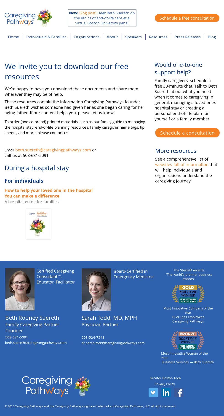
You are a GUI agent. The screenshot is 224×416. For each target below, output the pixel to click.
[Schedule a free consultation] (187, 18)
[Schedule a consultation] (187, 132)
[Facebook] (178, 392)
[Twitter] (153, 392)
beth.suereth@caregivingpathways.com (53, 150)
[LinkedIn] (166, 392)
